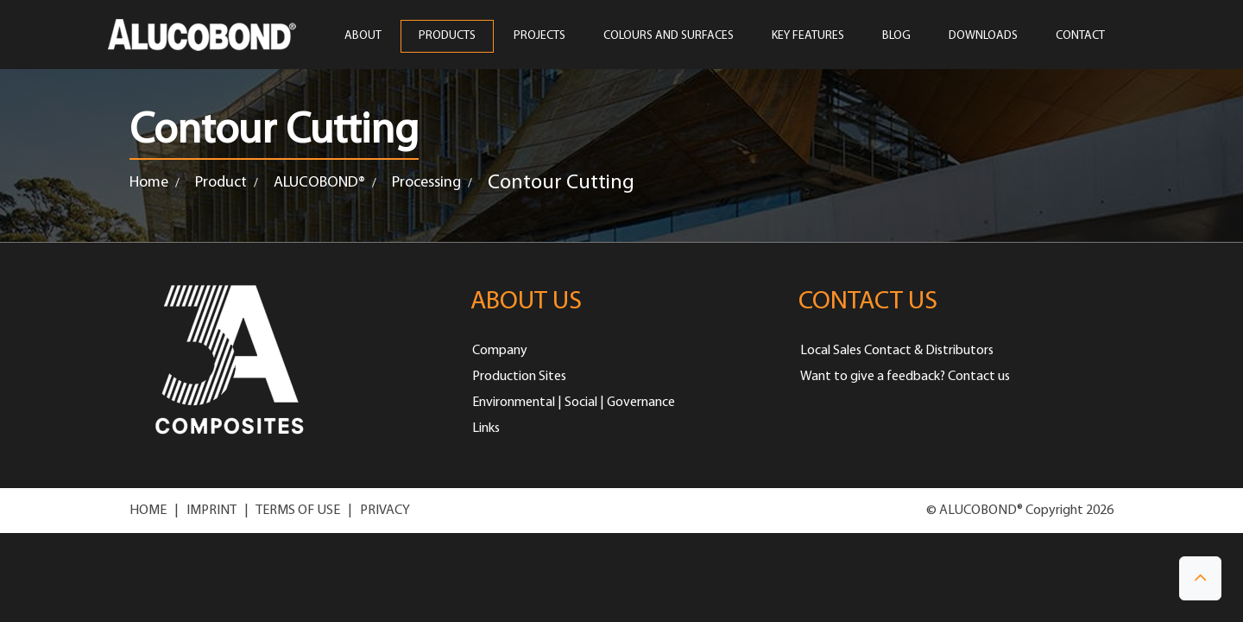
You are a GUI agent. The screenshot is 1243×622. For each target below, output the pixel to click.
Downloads (983, 36)
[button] (1200, 578)
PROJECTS (539, 36)
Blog (896, 36)
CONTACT (1080, 36)
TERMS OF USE (298, 510)
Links (486, 428)
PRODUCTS (447, 36)
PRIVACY (385, 510)
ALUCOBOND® (319, 183)
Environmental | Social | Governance (573, 402)
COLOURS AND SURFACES (668, 36)
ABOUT (362, 36)
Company (499, 351)
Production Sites (519, 377)
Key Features (807, 36)
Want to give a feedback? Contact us (905, 377)
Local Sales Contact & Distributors (897, 351)
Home (148, 183)
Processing (426, 183)
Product (221, 183)
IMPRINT (211, 510)
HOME (148, 510)
